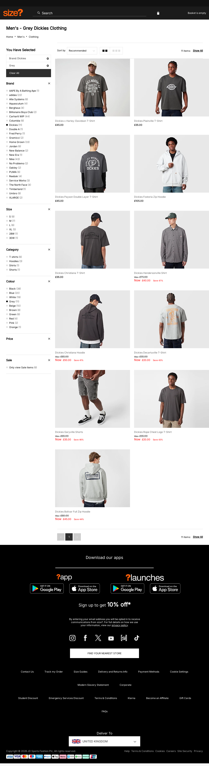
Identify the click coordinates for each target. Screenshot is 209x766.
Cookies (160, 751)
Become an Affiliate (157, 698)
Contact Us (27, 671)
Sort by (61, 50)
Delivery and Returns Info (112, 671)
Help (127, 751)
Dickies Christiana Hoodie (70, 352)
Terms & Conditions (105, 698)
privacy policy (120, 625)
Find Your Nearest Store (104, 653)
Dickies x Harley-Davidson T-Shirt (75, 120)
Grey (29, 65)
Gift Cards (185, 698)
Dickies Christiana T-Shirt (70, 272)
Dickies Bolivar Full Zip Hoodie (72, 511)
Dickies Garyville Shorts (69, 431)
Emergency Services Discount (66, 698)
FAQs (105, 711)
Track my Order (53, 671)
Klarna (131, 698)
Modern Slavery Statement (93, 684)
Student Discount (28, 698)
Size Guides (80, 671)
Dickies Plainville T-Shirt (148, 120)
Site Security (184, 751)
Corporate (125, 684)
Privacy (198, 751)
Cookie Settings (179, 671)
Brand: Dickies (29, 58)
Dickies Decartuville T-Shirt (150, 352)
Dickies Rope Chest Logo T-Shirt (153, 431)
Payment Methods (148, 671)
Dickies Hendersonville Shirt (150, 272)
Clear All (14, 73)
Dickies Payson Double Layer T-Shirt (76, 196)
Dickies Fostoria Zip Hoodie (150, 196)
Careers (171, 751)
